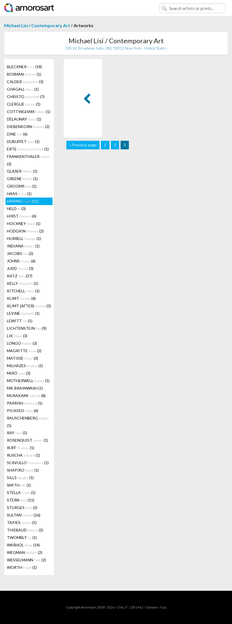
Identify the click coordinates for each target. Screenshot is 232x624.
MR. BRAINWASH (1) (25, 388)
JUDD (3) (20, 268)
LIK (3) (17, 335)
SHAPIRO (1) (23, 470)
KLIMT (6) (21, 298)
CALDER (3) (25, 81)
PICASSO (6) (22, 410)
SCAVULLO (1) (28, 462)
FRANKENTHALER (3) (28, 160)
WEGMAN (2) (24, 552)
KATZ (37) (19, 275)
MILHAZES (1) (25, 365)
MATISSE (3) (22, 358)
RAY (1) (17, 432)
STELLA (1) (21, 492)
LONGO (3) (22, 343)
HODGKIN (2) (25, 231)
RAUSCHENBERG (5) (28, 422)
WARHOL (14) (23, 545)
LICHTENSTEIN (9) (26, 328)
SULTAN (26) (23, 515)
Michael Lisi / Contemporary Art (37, 25)
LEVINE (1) (23, 313)
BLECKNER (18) (24, 66)
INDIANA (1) (23, 246)
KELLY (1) (22, 283)
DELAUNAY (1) (24, 119)
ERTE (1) (28, 149)
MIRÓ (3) (18, 373)
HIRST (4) (21, 216)
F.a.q (163, 607)
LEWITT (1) (19, 320)
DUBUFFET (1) (23, 141)
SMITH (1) (19, 485)
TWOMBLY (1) (22, 537)
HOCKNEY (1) (23, 223)
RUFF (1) (20, 447)
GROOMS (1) (22, 186)
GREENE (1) (22, 178)
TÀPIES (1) (22, 522)
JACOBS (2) (20, 253)
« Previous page (83, 144)
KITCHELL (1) (23, 290)
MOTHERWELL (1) (28, 380)
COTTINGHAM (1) (28, 111)
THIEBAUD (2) (25, 530)
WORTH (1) (22, 567)
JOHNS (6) (21, 261)
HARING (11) (22, 201)
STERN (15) (20, 500)
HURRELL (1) (24, 238)
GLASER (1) (22, 171)
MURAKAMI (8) (26, 395)
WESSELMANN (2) (26, 559)
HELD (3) (16, 208)
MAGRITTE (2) (24, 350)
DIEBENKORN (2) (28, 126)
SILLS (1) (20, 477)
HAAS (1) (19, 193)
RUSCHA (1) (23, 455)
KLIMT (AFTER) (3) (29, 305)
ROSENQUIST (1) (27, 440)
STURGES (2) (22, 507)
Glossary (151, 607)
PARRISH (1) (24, 403)
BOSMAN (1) (24, 74)
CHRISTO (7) (26, 96)
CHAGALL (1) (23, 89)
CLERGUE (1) (23, 104)
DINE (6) (17, 134)
